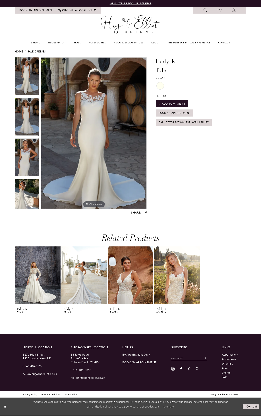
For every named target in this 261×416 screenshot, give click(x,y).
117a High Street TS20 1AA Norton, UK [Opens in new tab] (37, 356)
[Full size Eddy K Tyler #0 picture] (93, 133)
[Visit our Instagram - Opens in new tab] (173, 370)
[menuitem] (36, 10)
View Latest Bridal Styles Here (130, 3)
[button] (234, 10)
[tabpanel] (27, 78)
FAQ (224, 377)
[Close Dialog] (5, 407)
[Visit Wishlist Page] (219, 11)
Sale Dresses (37, 52)
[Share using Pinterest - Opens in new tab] (146, 212)
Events (226, 373)
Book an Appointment (176, 115)
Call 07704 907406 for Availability (185, 125)
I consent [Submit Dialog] (250, 407)
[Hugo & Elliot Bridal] (130, 24)
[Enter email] (191, 358)
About (226, 368)
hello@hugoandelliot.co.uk (40, 374)
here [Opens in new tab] (171, 407)
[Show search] (205, 10)
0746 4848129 (33, 366)
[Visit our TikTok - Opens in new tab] (189, 369)
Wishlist (227, 364)
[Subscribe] (209, 358)
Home (19, 52)
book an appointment (139, 362)
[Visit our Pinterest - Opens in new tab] (197, 369)
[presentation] (38, 275)
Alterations (229, 359)
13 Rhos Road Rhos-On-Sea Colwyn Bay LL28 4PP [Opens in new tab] (85, 358)
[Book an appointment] (36, 10)
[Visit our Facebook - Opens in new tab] (181, 369)
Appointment (230, 354)
